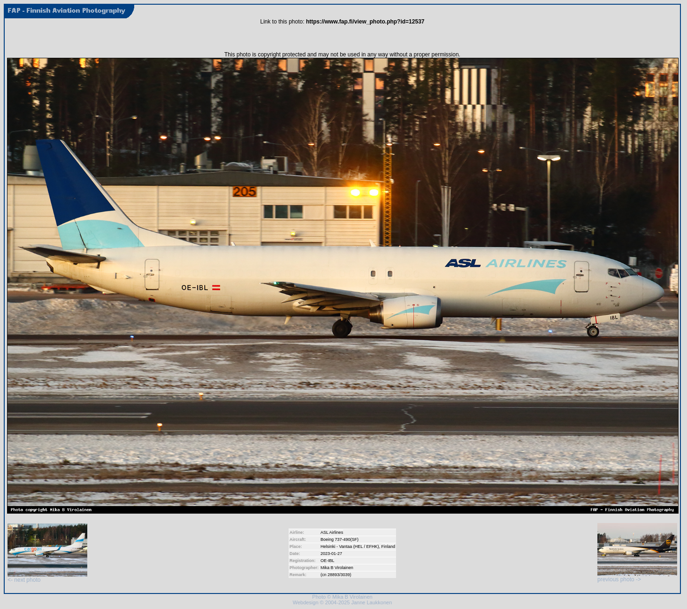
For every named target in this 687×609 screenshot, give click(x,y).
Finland (389, 546)
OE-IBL (328, 560)
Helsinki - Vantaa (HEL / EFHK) (350, 546)
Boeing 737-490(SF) (340, 539)
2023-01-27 (331, 553)
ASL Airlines (332, 532)
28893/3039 (339, 574)
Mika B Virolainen (337, 567)
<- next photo (47, 577)
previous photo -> (637, 577)
